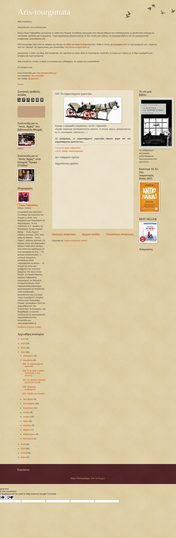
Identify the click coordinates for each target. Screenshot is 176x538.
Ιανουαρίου (28, 438)
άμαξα (65, 151)
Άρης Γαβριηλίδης (29, 205)
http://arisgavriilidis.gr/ (47, 73)
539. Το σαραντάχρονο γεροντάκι (33, 365)
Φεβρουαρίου (29, 434)
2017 (23, 339)
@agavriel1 (33, 79)
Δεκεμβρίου (28, 356)
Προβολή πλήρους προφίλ (29, 327)
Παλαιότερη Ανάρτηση (120, 234)
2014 (23, 352)
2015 (23, 348)
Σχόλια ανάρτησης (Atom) (75, 240)
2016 (23, 343)
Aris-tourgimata (44, 11)
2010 (23, 457)
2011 (23, 453)
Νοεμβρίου (28, 360)
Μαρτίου (27, 430)
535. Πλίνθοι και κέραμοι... (34, 393)
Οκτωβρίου (28, 399)
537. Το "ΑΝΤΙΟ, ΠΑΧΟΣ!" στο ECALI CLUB (34, 381)
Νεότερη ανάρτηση (64, 234)
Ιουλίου (26, 412)
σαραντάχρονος (76, 151)
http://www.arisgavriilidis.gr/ (77, 47)
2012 (23, 448)
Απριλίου (27, 425)
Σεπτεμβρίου (29, 403)
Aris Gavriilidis (37, 76)
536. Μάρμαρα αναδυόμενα (29, 388)
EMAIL (21, 84)
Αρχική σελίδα (91, 234)
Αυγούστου (28, 408)
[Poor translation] (10, 497)
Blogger (101, 478)
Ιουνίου (26, 417)
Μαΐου (26, 421)
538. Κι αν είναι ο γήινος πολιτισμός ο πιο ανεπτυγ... (33, 373)
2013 (23, 444)
